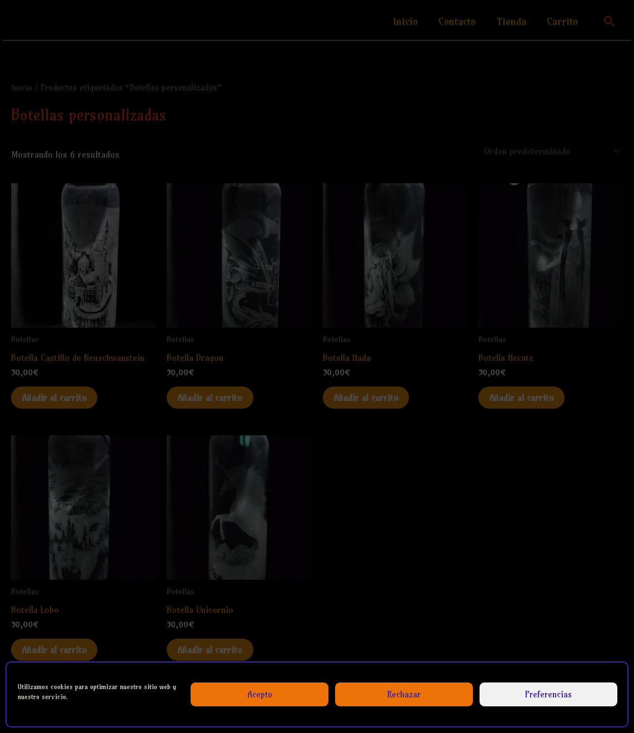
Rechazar (404, 694)
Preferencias (548, 694)
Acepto (259, 694)
